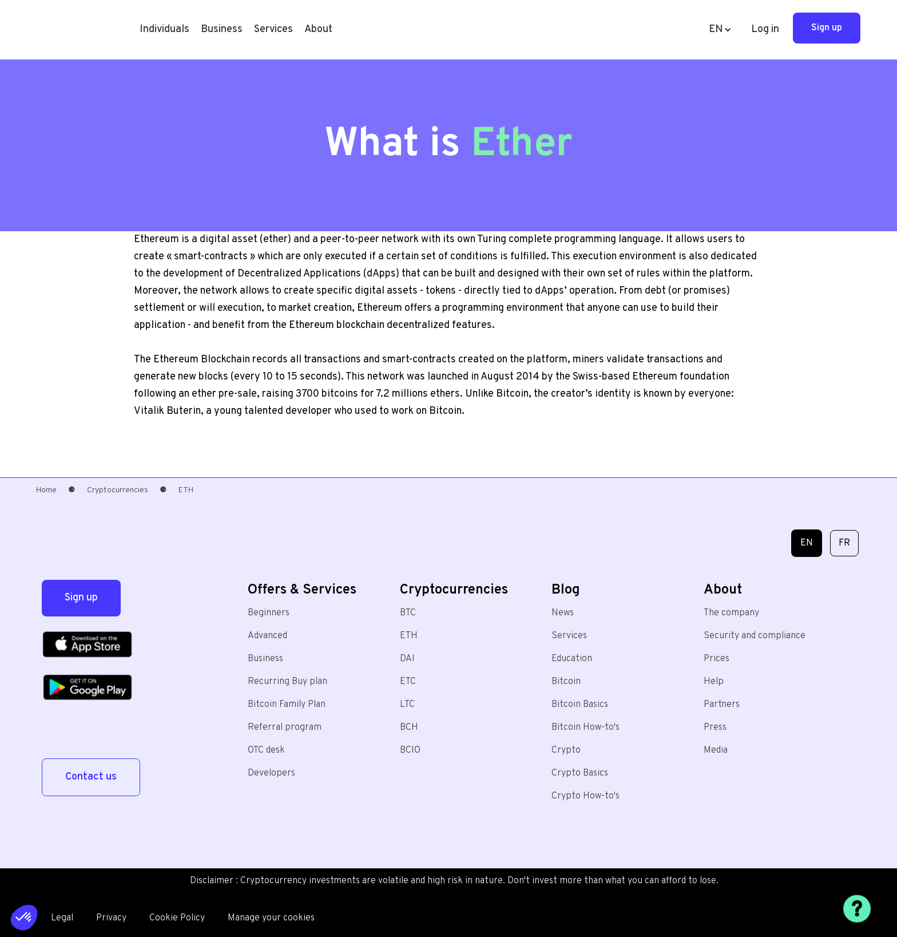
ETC (408, 681)
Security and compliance (754, 636)
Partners (722, 704)
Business (222, 29)
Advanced (267, 636)
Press (715, 727)
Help (714, 681)
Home (46, 490)
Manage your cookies (271, 918)
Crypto (566, 750)
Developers (271, 773)
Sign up (826, 28)
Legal (62, 918)
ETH (409, 636)
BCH (409, 727)
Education (571, 659)
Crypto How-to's (585, 796)
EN (806, 543)
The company (731, 613)
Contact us (91, 777)
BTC (408, 613)
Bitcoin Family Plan (287, 704)
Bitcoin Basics (579, 704)
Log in (765, 29)
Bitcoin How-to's (585, 727)
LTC (407, 704)
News (562, 613)
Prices (716, 659)
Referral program (285, 727)
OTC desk (266, 750)
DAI (407, 659)
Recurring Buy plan (287, 681)
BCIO (410, 750)
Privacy (111, 918)
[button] (164, 30)
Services (569, 636)
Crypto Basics (579, 773)
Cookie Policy (177, 918)
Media (716, 750)
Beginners (268, 613)
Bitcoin (566, 681)
